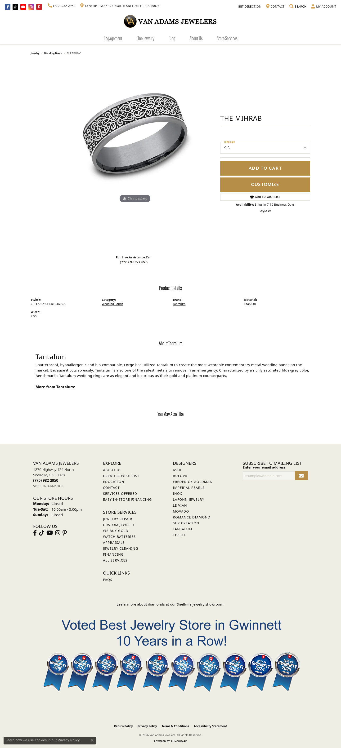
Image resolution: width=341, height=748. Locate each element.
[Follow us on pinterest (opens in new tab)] (39, 7)
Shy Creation (186, 523)
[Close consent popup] (92, 740)
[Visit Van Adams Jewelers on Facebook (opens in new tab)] (7, 7)
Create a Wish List (121, 476)
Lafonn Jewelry (188, 499)
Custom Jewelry (119, 524)
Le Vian (180, 505)
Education (113, 481)
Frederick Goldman (193, 481)
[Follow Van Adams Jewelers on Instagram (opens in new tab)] (31, 7)
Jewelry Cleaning (120, 548)
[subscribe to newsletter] (301, 475)
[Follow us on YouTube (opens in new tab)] (23, 7)
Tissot (179, 535)
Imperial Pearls (189, 487)
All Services (115, 560)
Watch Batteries (119, 536)
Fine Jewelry (145, 38)
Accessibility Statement (210, 726)
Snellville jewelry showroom (200, 604)
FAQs (107, 579)
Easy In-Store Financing (127, 499)
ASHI (177, 470)
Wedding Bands (53, 53)
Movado (181, 511)
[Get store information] (48, 486)
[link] (62, 5)
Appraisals (114, 542)
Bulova (180, 476)
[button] (297, 6)
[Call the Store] (45, 480)
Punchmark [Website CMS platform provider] (179, 741)
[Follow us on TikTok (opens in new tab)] (15, 7)
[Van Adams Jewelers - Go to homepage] (170, 21)
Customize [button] (265, 184)
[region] (135, 157)
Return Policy (123, 726)
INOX (177, 493)
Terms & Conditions (175, 726)
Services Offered (120, 493)
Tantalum (179, 304)
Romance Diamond (192, 517)
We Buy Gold (115, 530)
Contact (111, 487)
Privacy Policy (147, 726)
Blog (172, 38)
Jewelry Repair (117, 519)
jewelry (35, 53)
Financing (113, 554)
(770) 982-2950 (134, 262)
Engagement (113, 38)
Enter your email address (264, 467)
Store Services (227, 38)
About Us (196, 38)
